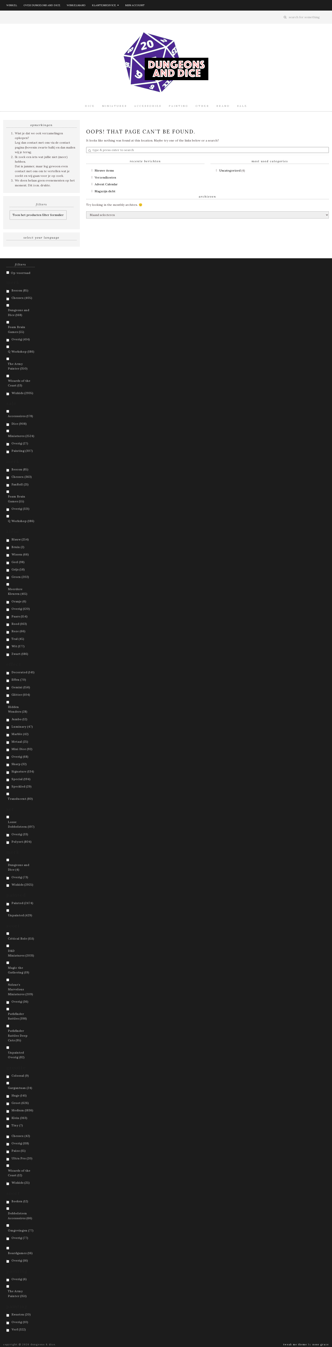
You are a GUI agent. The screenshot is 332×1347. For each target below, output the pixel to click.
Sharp (19, 764)
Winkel (11, 5)
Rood (19, 624)
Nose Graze (321, 1344)
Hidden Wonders (17, 709)
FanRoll (20, 484)
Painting (178, 105)
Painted (22, 903)
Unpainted (20, 915)
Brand (223, 105)
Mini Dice (21, 749)
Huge (19, 1095)
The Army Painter (18, 366)
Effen (18, 680)
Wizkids (22, 393)
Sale (242, 105)
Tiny (17, 1125)
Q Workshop (21, 351)
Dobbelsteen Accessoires (20, 1215)
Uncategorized (230, 170)
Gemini (20, 687)
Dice (90, 105)
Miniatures (114, 105)
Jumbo (19, 719)
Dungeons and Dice (18, 312)
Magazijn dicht (105, 191)
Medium (22, 1110)
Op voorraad (20, 273)
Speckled (21, 786)
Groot (20, 1103)
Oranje (18, 601)
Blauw (20, 539)
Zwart (19, 654)
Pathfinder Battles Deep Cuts (18, 1035)
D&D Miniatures (21, 953)
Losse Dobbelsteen (21, 824)
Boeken (19, 1201)
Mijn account (135, 5)
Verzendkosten (105, 177)
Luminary (22, 726)
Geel (18, 562)
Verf (18, 1329)
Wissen (20, 554)
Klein (19, 1118)
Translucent (20, 799)
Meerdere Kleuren (17, 591)
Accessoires (20, 416)
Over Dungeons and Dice (42, 5)
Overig (20, 339)
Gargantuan (20, 1088)
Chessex (21, 298)
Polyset (21, 842)
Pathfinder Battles (17, 1016)
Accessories (148, 105)
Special (20, 779)
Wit (18, 646)
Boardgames (20, 1253)
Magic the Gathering (18, 970)
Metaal (19, 742)
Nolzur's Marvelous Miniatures (20, 989)
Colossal (20, 1076)
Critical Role (21, 938)
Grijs (18, 569)
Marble (20, 734)
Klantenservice (105, 5)
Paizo (18, 1151)
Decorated (23, 672)
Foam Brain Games (16, 329)
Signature (22, 771)
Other (202, 105)
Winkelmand (76, 5)
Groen (20, 577)
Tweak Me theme (295, 1344)
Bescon (19, 290)
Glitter (20, 695)
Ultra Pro (21, 1158)
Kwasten (21, 1314)
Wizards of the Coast (19, 383)
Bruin (17, 547)
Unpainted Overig (16, 1055)
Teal (17, 639)
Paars (19, 616)
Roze (18, 631)
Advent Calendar (106, 184)
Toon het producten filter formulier (38, 215)
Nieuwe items (104, 170)
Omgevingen (20, 1230)
